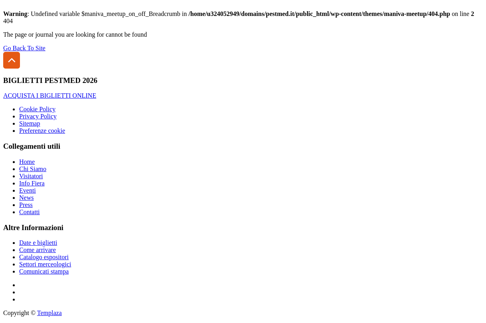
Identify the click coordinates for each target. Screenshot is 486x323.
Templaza (49, 312)
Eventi (27, 190)
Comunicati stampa (44, 271)
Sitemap (29, 123)
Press (26, 204)
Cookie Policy (37, 109)
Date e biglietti (38, 242)
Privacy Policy (38, 116)
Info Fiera (32, 183)
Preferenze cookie (42, 130)
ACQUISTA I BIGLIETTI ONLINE (49, 95)
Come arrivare (37, 249)
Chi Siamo (32, 168)
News (26, 197)
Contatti (29, 212)
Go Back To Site (24, 48)
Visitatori (31, 176)
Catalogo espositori (44, 257)
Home (27, 161)
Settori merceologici (45, 264)
